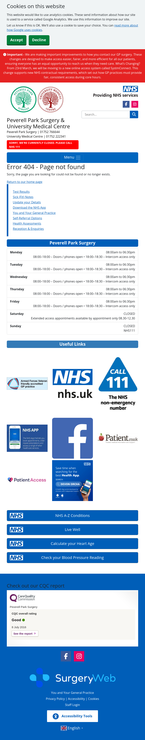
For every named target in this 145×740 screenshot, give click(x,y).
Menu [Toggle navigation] (72, 158)
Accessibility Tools (72, 716)
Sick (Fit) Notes (23, 197)
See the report (22, 633)
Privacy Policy (55, 699)
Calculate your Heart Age (72, 543)
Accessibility (76, 699)
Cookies (93, 699)
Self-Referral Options (27, 218)
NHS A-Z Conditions (72, 515)
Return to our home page (24, 182)
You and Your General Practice (34, 213)
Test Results (21, 192)
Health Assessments (27, 223)
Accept (16, 39)
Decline (39, 39)
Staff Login (72, 705)
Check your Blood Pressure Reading (72, 557)
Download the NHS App (29, 207)
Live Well (72, 529)
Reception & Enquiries (28, 229)
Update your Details (27, 202)
